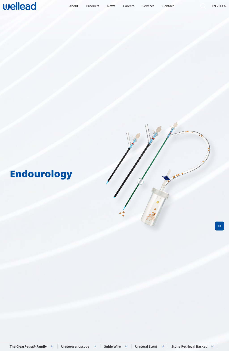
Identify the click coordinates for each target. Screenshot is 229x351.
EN (214, 6)
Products (92, 6)
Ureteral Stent (146, 346)
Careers (128, 6)
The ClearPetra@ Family (28, 346)
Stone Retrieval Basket (189, 346)
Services (148, 6)
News (111, 6)
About (73, 6)
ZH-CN (221, 6)
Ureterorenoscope (75, 346)
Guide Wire (112, 346)
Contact (168, 6)
